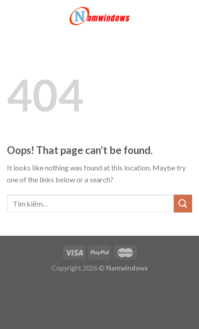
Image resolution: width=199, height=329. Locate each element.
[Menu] (12, 16)
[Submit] (183, 203)
